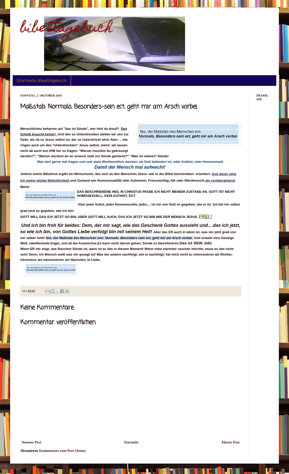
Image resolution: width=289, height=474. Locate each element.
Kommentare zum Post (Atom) (62, 451)
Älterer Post (230, 442)
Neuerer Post (31, 442)
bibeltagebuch (66, 29)
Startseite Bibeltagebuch (42, 81)
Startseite (131, 442)
